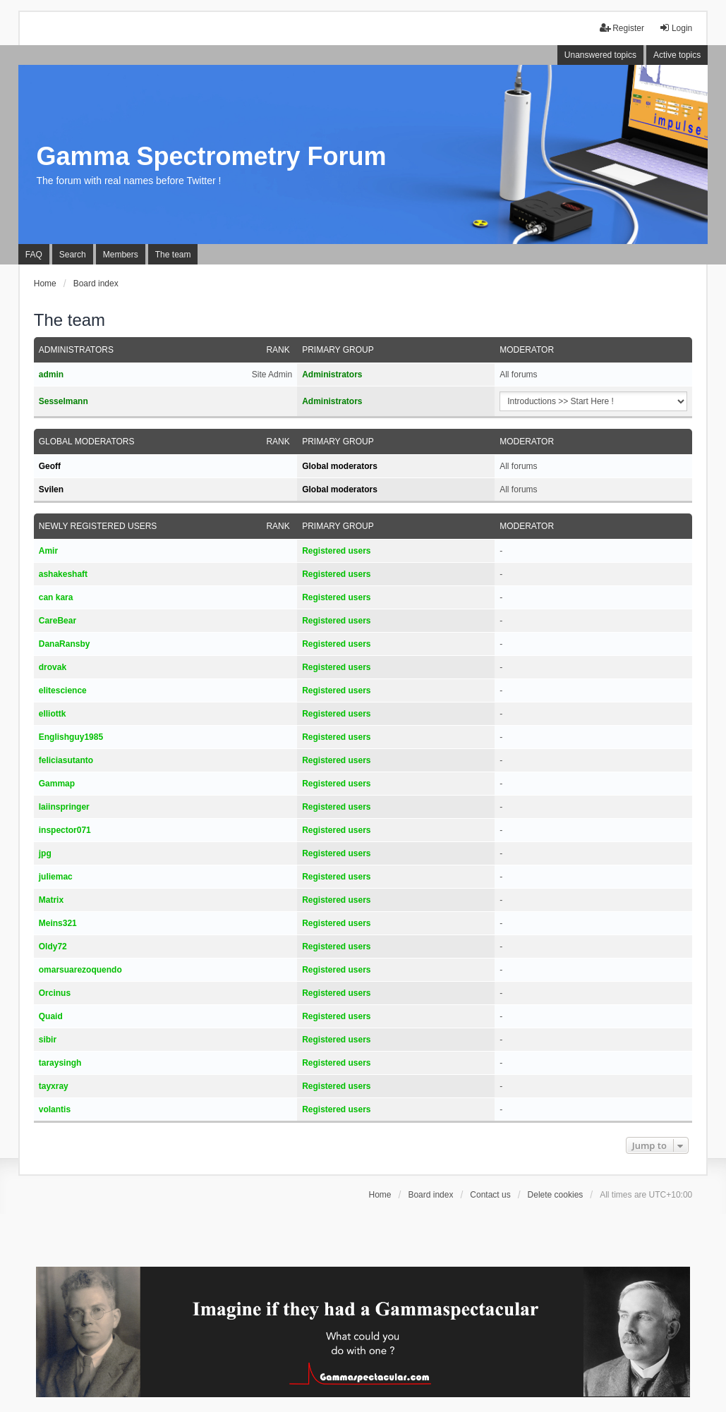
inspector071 (65, 830)
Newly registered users (98, 526)
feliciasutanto (66, 760)
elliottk (52, 714)
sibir (47, 1040)
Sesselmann (63, 401)
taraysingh (60, 1063)
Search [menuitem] (72, 255)
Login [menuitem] (675, 28)
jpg (45, 853)
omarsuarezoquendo (80, 970)
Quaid (51, 1016)
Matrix (51, 900)
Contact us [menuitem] (490, 1195)
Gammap (57, 784)
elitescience (63, 690)
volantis (55, 1109)
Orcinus (55, 993)
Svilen (51, 489)
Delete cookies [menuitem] (555, 1195)
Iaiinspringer (64, 807)
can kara (56, 597)
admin (51, 374)
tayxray (53, 1086)
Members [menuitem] (120, 255)
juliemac (56, 877)
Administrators (76, 350)
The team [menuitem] (173, 255)
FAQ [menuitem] (33, 255)
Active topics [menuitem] (677, 55)
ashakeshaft (63, 574)
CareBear (57, 621)
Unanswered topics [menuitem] (600, 55)
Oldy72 (53, 946)
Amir (48, 551)
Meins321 (58, 923)
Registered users (336, 551)
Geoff (50, 466)
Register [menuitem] (622, 28)
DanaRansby (64, 644)
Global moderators (87, 441)
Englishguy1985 (71, 737)
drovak (52, 667)
